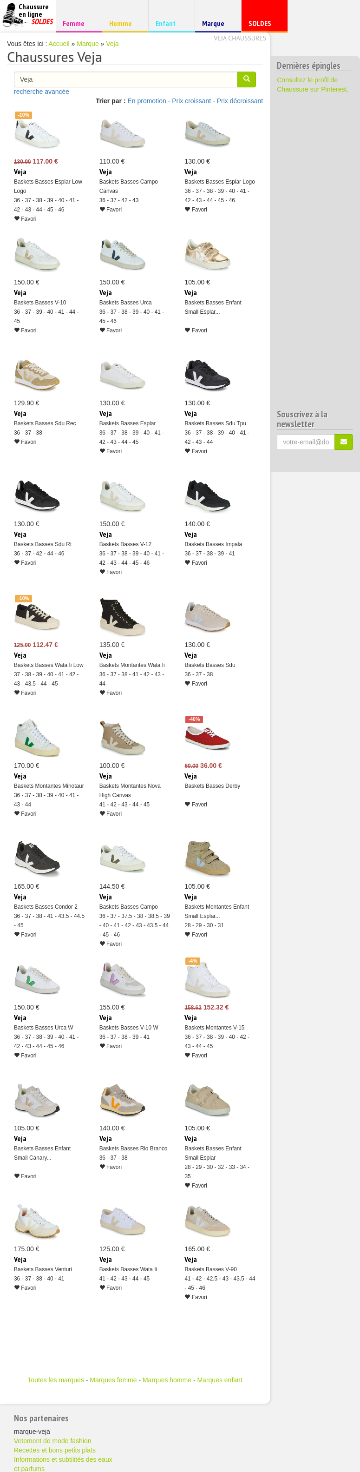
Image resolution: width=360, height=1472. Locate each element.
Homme (124, 23)
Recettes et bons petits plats (55, 1450)
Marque (217, 25)
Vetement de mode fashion (53, 1441)
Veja (112, 43)
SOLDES (263, 25)
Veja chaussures (240, 38)
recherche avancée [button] (41, 91)
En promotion (146, 101)
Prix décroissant (240, 101)
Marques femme (113, 1380)
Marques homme (167, 1380)
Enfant (170, 23)
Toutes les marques (55, 1380)
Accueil (59, 43)
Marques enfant (219, 1380)
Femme (77, 23)
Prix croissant (191, 101)
